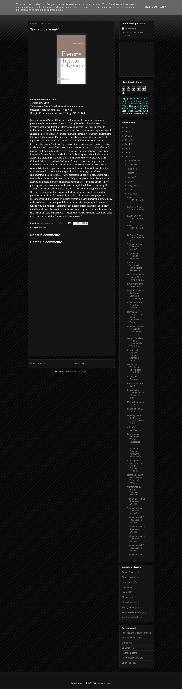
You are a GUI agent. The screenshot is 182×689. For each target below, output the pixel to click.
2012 (128, 152)
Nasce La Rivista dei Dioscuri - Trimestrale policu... (135, 479)
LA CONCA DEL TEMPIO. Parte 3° (135, 219)
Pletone (42, 227)
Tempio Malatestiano (131, 612)
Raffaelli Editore (129, 653)
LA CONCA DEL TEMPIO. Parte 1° (135, 237)
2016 (128, 136)
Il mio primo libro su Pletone (135, 285)
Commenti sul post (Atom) (75, 371)
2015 (128, 140)
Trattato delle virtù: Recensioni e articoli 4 (136, 520)
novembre (133, 164)
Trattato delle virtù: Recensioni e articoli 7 (136, 247)
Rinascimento (128, 602)
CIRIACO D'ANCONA (134, 428)
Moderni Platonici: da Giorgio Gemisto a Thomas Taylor (135, 294)
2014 (128, 144)
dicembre (132, 160)
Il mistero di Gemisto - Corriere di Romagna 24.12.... (133, 355)
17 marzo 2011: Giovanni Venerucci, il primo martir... (135, 452)
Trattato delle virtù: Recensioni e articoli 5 (136, 511)
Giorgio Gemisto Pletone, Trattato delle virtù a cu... (135, 342)
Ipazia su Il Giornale (132, 377)
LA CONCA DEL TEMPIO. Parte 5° (135, 200)
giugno (131, 181)
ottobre (131, 169)
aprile (130, 189)
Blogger (107, 683)
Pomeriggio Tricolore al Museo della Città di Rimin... (135, 368)
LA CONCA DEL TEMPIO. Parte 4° (135, 209)
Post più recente (38, 363)
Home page (80, 363)
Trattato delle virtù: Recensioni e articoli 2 (136, 538)
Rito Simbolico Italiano (132, 658)
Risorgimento (128, 607)
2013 (128, 148)
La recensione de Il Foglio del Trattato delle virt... (135, 330)
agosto (131, 173)
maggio (131, 185)
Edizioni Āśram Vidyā (132, 637)
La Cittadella (128, 648)
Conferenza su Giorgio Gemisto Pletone (134, 491)
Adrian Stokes (128, 572)
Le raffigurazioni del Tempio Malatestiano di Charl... (135, 419)
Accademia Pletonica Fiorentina (133, 256)
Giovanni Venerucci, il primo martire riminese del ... (135, 266)
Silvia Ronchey (129, 663)
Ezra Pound (127, 587)
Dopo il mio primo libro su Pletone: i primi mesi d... (136, 277)
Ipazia (124, 592)
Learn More (151, 7)
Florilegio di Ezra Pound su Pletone (135, 305)
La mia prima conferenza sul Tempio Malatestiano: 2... (135, 439)
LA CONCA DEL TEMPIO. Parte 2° (135, 228)
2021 (128, 127)
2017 (128, 131)
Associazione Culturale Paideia (136, 633)
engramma (127, 643)
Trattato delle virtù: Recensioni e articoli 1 (136, 548)
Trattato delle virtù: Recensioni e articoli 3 (136, 529)
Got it (163, 7)
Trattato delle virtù (135, 554)
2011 (128, 156)
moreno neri (131, 28)
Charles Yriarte (129, 577)
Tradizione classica (131, 617)
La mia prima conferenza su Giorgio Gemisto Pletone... (135, 465)
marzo (131, 194)
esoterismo (127, 582)
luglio (130, 177)
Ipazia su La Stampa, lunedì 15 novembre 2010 (135, 394)
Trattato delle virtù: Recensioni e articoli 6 (136, 501)
